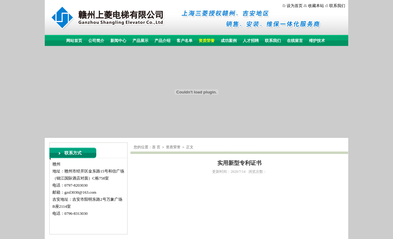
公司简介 (96, 40)
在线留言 (295, 40)
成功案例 (229, 40)
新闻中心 (118, 40)
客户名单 (185, 40)
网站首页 (74, 40)
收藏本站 (316, 5)
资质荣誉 (207, 40)
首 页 (156, 147)
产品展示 (140, 40)
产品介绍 (162, 40)
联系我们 (337, 5)
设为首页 (295, 5)
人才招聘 (251, 40)
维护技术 (317, 40)
